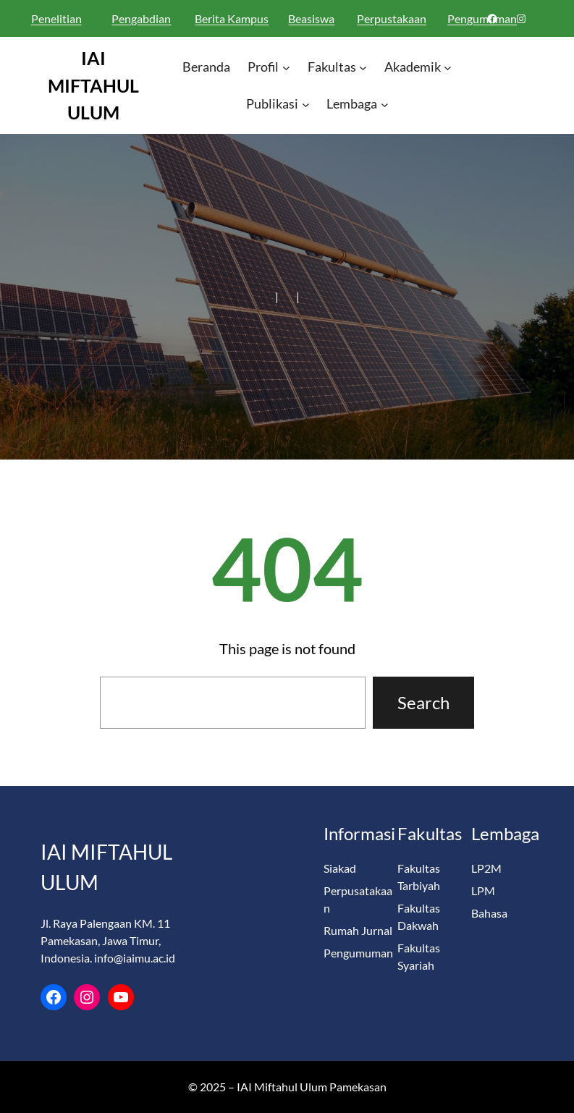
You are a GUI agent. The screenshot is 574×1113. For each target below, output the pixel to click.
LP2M (486, 868)
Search (423, 702)
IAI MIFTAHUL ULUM (93, 85)
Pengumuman (358, 953)
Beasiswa (311, 18)
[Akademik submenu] (448, 68)
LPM (483, 890)
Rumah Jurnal (358, 930)
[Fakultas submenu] (363, 68)
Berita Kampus (232, 18)
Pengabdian (141, 18)
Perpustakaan (391, 18)
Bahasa (489, 913)
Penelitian (56, 18)
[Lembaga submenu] (385, 105)
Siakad (340, 868)
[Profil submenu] (286, 68)
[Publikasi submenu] (306, 105)
